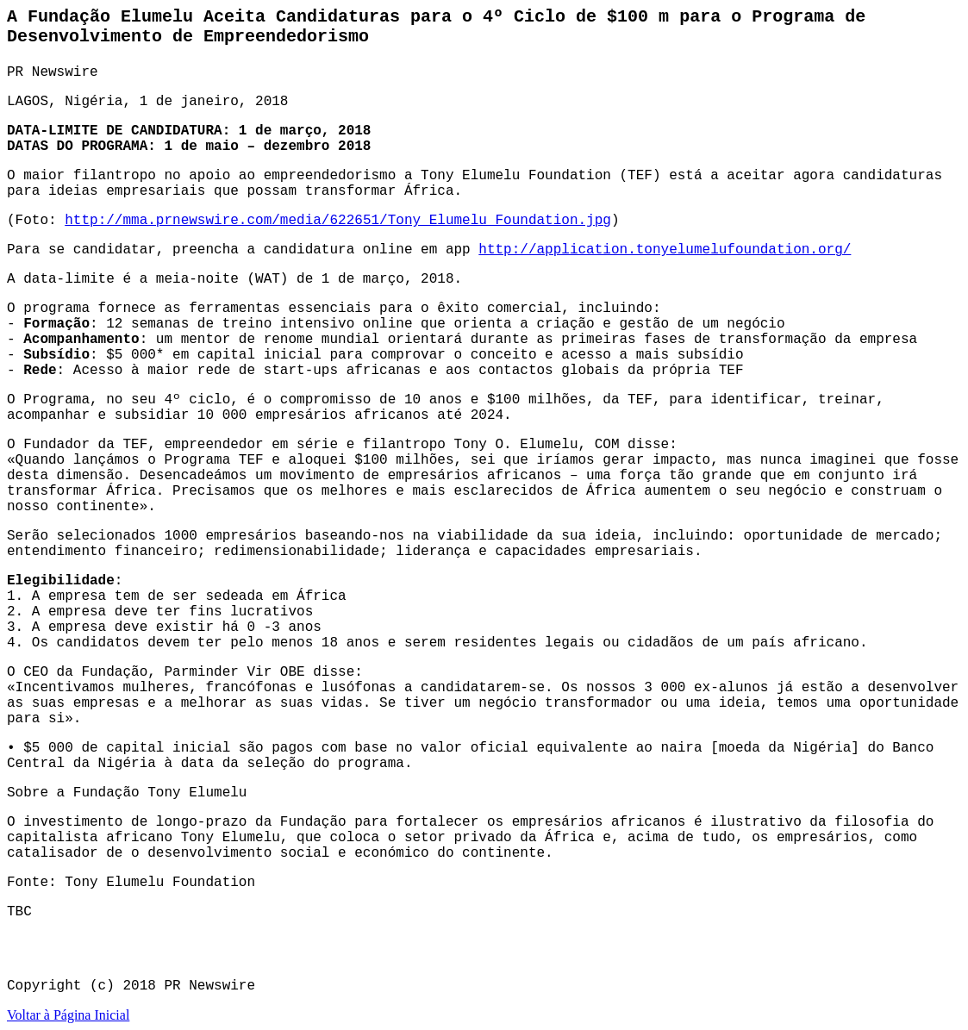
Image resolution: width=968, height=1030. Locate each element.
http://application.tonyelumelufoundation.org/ (664, 250)
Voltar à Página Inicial (68, 1015)
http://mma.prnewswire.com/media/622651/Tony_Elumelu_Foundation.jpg (338, 220)
